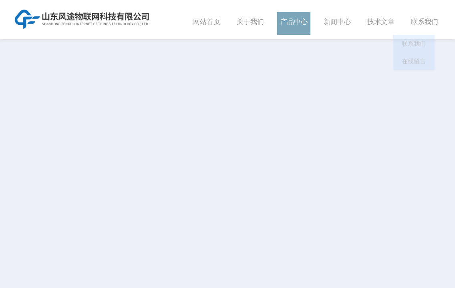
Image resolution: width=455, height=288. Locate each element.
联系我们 (424, 19)
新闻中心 (337, 19)
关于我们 (250, 19)
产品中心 (294, 19)
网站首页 (206, 19)
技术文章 (381, 19)
